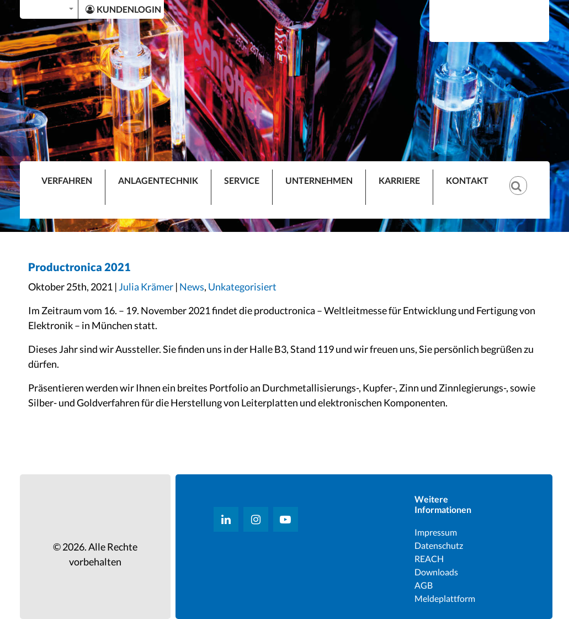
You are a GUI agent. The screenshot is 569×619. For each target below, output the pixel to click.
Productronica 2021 (79, 266)
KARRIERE (399, 180)
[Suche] (523, 176)
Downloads (436, 572)
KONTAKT (467, 180)
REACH (429, 558)
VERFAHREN (66, 180)
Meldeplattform (444, 598)
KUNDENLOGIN (123, 9)
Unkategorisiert (242, 287)
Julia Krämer (146, 287)
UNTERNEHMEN (319, 180)
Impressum (435, 532)
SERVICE (241, 180)
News (191, 287)
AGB (423, 585)
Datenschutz (438, 545)
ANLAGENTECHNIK (158, 180)
